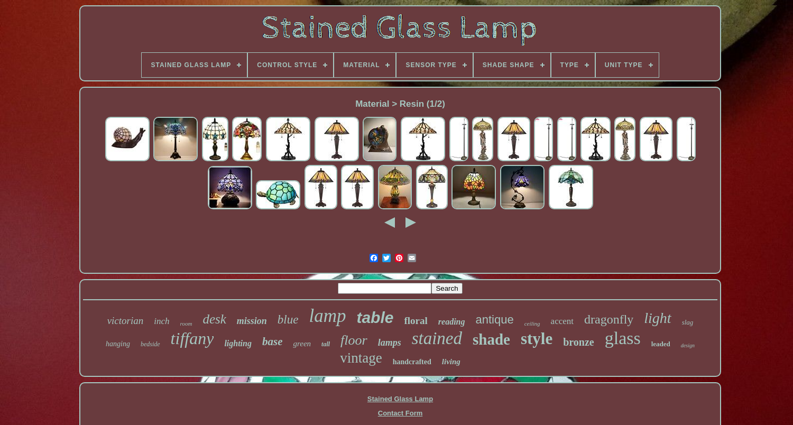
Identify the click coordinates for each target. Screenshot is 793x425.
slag (688, 322)
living (451, 361)
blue (288, 319)
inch (161, 321)
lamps (389, 342)
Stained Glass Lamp (400, 399)
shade (491, 339)
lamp (327, 316)
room (186, 323)
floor (353, 340)
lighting (238, 343)
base (272, 341)
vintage (361, 358)
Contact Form (400, 413)
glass (623, 338)
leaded (660, 344)
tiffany (192, 338)
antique (494, 319)
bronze (578, 342)
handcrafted (412, 362)
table (374, 317)
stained (437, 338)
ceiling (532, 323)
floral (415, 320)
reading (451, 321)
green (302, 343)
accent (562, 321)
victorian (125, 320)
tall (325, 344)
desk (214, 319)
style (536, 338)
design (688, 345)
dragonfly (608, 319)
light (657, 318)
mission (252, 321)
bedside (150, 344)
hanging (118, 344)
